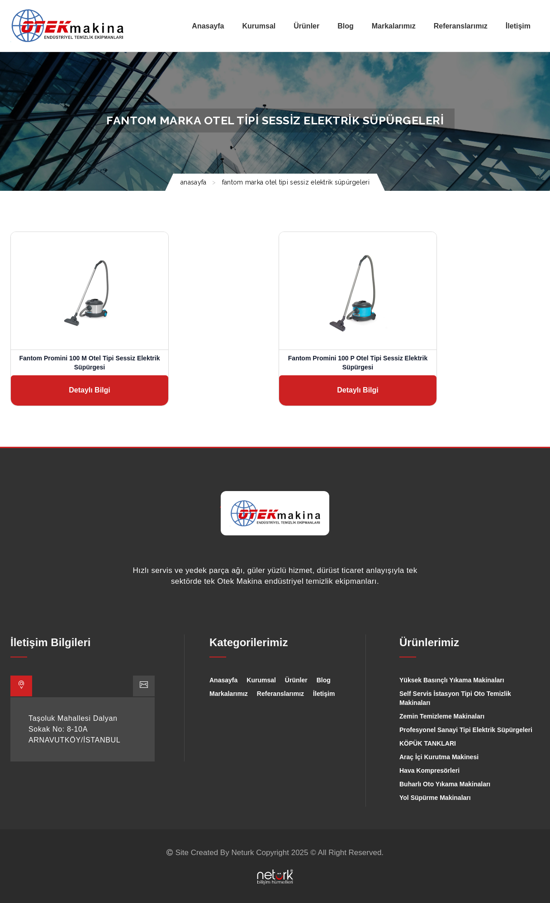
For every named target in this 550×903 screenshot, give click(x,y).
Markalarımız (228, 693)
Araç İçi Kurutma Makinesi (439, 757)
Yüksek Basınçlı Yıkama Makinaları (451, 680)
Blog (324, 680)
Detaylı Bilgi (89, 390)
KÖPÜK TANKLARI (427, 743)
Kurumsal (261, 680)
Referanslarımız (280, 693)
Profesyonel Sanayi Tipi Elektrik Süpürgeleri (465, 729)
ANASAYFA (193, 182)
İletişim (324, 693)
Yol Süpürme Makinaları (435, 797)
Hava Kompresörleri (429, 770)
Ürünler (296, 680)
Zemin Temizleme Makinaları (441, 716)
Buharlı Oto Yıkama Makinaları (444, 784)
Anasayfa (223, 680)
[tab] (21, 686)
